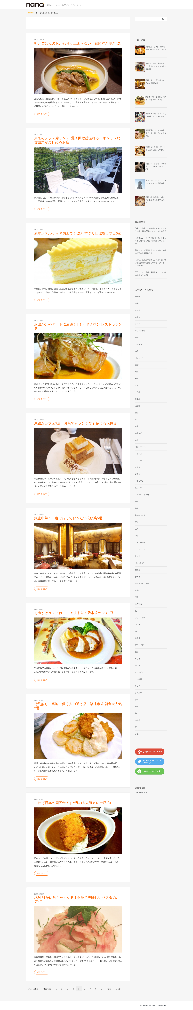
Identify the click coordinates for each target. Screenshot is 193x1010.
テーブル (138, 700)
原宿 (136, 365)
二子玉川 (138, 454)
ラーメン (138, 344)
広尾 (136, 597)
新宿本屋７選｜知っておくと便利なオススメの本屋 (155, 115)
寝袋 (136, 652)
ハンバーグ (139, 631)
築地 (136, 706)
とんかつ (138, 693)
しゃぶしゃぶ (140, 515)
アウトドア (139, 645)
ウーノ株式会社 (141, 793)
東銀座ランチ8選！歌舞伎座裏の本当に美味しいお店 (155, 48)
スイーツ (138, 488)
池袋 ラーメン (141, 447)
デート (137, 727)
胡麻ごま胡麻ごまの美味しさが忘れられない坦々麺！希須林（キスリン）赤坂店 (150, 229)
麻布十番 (138, 604)
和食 (136, 378)
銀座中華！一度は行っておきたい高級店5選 (68, 518)
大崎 (136, 440)
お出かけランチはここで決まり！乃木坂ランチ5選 (74, 613)
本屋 (136, 351)
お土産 (137, 577)
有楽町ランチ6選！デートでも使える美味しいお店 (155, 148)
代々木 (137, 556)
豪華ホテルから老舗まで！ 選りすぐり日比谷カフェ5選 (77, 233)
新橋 (136, 337)
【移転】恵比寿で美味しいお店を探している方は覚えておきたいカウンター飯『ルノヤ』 (150, 262)
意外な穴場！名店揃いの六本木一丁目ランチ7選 (155, 98)
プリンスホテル (141, 618)
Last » (118, 989)
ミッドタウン (140, 549)
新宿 (136, 413)
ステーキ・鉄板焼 (142, 495)
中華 (136, 501)
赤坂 (136, 734)
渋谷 (136, 303)
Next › (109, 989)
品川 (136, 611)
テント (137, 665)
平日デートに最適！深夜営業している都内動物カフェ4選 (155, 166)
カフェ (137, 317)
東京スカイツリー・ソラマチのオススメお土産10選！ (155, 181)
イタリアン (139, 481)
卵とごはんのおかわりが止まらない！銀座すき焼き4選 (77, 43)
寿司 (136, 522)
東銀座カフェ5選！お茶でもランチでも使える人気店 (75, 423)
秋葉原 (137, 570)
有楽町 (137, 590)
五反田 (137, 385)
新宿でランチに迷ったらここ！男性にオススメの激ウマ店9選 (155, 66)
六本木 (137, 467)
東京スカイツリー (142, 583)
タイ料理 (138, 679)
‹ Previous (47, 989)
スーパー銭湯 (140, 542)
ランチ (137, 324)
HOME (30, 13)
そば (136, 536)
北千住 (137, 638)
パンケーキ (139, 358)
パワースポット (141, 331)
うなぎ (137, 659)
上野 (136, 529)
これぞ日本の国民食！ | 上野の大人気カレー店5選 (73, 803)
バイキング (139, 563)
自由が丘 (138, 433)
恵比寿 (137, 310)
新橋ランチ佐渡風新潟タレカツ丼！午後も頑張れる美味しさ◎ (150, 251)
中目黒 (137, 392)
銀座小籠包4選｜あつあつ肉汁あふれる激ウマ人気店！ (155, 200)
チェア (137, 686)
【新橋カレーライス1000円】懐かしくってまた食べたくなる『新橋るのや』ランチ (150, 240)
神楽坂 (137, 399)
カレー (137, 625)
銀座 (136, 372)
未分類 (137, 297)
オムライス (139, 672)
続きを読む (42, 114)
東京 (136, 426)
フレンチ (138, 460)
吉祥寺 (137, 720)
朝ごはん (138, 713)
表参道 (137, 474)
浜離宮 (137, 406)
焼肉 (136, 508)
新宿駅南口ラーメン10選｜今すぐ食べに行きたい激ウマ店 (155, 133)
